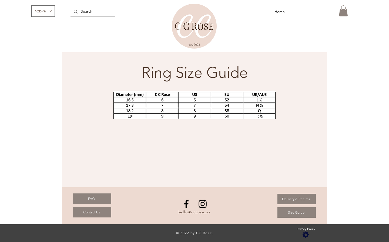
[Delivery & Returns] (296, 199)
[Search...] (92, 11)
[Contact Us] (92, 212)
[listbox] (43, 11)
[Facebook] (186, 204)
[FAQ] (92, 198)
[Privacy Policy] (306, 233)
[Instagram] (202, 204)
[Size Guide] (296, 212)
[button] (43, 11)
